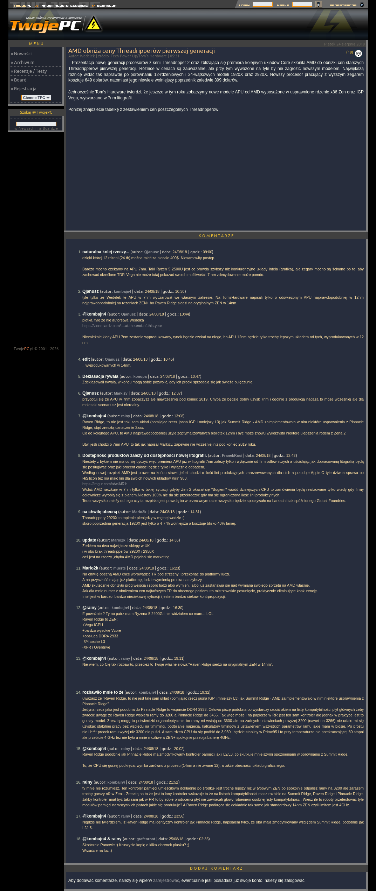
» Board (19, 79)
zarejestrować (166, 880)
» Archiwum (22, 62)
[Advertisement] (240, 24)
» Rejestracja (23, 88)
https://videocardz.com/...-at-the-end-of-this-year (122, 326)
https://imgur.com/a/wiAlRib (105, 484)
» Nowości (21, 53)
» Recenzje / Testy (29, 71)
